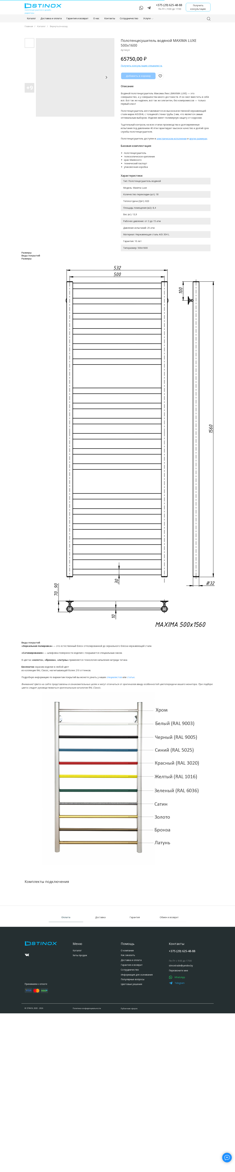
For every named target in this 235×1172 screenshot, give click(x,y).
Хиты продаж (26, 966)
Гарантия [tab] (135, 917)
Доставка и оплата (29, 992)
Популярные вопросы (31, 1012)
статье (131, 677)
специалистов (114, 677)
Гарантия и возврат (30, 997)
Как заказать (26, 988)
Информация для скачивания (35, 1007)
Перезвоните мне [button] (80, 981)
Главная (29, 26)
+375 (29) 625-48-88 (84, 962)
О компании (25, 983)
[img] (73, 1003)
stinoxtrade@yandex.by (83, 977)
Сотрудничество (28, 1002)
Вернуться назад (58, 26)
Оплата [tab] (65, 917)
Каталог (41, 26)
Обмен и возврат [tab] (169, 917)
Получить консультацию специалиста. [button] (141, 65)
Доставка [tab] (100, 917)
